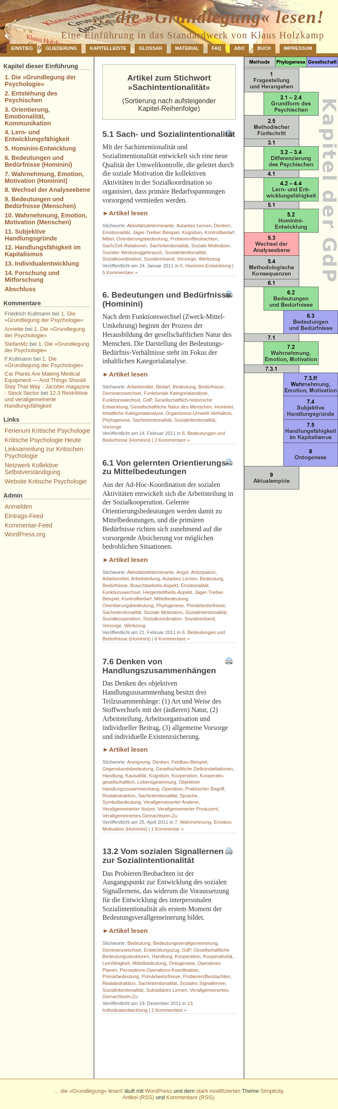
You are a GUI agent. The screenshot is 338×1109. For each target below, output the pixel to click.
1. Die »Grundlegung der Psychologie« (40, 80)
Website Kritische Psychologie (46, 481)
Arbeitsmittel (140, 386)
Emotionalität (116, 232)
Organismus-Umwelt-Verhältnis (198, 413)
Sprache (189, 795)
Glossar (150, 48)
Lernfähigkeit (116, 963)
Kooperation (184, 775)
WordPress (158, 1091)
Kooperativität (217, 956)
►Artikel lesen (125, 213)
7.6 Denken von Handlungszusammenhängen (159, 666)
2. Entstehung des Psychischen (31, 97)
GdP (147, 399)
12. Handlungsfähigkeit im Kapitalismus (43, 251)
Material (187, 48)
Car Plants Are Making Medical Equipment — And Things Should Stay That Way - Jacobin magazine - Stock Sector (47, 383)
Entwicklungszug (161, 950)
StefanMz (16, 344)
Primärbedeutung (120, 976)
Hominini (223, 406)
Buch (264, 48)
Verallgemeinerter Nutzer (128, 808)
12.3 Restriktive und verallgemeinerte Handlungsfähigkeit (46, 399)
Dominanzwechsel (121, 393)
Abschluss (20, 289)
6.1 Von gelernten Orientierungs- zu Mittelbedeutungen (165, 467)
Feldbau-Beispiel (189, 761)
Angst (182, 572)
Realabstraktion (119, 795)
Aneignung (138, 761)
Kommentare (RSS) (190, 1097)
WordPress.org (25, 534)
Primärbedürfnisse (205, 605)
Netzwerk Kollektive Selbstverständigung (32, 468)
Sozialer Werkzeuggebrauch (132, 252)
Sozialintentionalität (185, 252)
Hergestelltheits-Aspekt (167, 592)
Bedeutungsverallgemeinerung (185, 943)
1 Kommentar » (167, 828)
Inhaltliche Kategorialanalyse (132, 413)
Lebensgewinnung (156, 782)
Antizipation (203, 572)
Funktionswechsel (121, 399)
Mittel (108, 238)
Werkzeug (209, 258)
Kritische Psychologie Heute (43, 440)
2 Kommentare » (172, 440)
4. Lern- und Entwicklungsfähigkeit (37, 135)
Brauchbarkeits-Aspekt (154, 585)
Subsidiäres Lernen (166, 990)
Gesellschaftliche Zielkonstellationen (194, 768)
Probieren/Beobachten (193, 238)
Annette (14, 329)
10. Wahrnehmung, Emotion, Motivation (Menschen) (46, 219)
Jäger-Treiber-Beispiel (156, 232)
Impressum (298, 48)
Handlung (112, 775)
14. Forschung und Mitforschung (32, 276)
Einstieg (22, 48)
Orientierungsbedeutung (142, 238)
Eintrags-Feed (24, 516)
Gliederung (61, 48)
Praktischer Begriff (204, 788)
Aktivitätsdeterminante (150, 225)
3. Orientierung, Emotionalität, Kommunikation (28, 116)
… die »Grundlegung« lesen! (208, 17)
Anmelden (18, 506)
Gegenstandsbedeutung (127, 768)
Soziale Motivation (210, 245)
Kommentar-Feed (28, 525)
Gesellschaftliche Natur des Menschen (171, 406)
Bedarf (163, 386)
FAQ (217, 48)
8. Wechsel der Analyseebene (47, 189)
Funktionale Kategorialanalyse (176, 393)
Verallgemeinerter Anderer (171, 802)
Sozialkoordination (121, 258)
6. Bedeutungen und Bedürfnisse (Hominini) (166, 299)
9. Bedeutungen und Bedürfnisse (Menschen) (40, 202)
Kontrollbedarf (219, 232)
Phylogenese (116, 420)
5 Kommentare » (120, 272)
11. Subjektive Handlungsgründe (31, 235)
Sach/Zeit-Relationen (124, 245)
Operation (172, 788)
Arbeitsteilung (145, 578)
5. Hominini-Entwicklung (205, 265)
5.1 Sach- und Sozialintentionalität (168, 134)
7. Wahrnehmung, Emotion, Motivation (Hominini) (44, 177)
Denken (222, 225)
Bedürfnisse (210, 386)
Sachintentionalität (169, 245)
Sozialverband (159, 258)
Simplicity (271, 1091)
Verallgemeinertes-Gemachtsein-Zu (139, 815)
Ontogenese (182, 963)
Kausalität (135, 775)
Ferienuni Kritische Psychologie (47, 430)
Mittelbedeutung (171, 598)
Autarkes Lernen (193, 225)
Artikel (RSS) (138, 1097)
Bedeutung (184, 386)
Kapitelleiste (108, 48)
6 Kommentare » (172, 638)
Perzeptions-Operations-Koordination (159, 970)
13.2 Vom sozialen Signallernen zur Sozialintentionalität (162, 856)
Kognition (192, 232)
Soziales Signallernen (203, 983)
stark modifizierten (218, 1091)
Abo (239, 48)
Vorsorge (186, 258)
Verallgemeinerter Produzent (188, 808)
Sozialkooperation (121, 618)
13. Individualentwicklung (42, 263)
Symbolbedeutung (121, 802)
